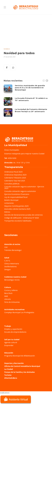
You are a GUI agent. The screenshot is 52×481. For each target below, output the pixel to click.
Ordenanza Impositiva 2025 (15, 175)
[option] (26, 101)
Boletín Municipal (11, 200)
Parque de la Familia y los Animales (19, 372)
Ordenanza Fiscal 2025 (13, 172)
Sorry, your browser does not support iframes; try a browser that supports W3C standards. (18, 422)
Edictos (7, 212)
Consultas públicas (11, 183)
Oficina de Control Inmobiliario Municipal (22, 366)
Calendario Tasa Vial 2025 (14, 180)
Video (7, 49)
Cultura (7, 287)
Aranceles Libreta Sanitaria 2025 (17, 209)
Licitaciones (9, 203)
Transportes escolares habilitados (17, 221)
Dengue (7, 269)
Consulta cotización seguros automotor (20, 191)
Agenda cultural (10, 342)
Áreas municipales (11, 150)
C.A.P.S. (7, 260)
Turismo (7, 375)
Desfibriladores (10, 266)
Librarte (7, 299)
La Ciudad (8, 369)
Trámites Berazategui (12, 250)
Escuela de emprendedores (15, 332)
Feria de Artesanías (12, 302)
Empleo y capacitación (13, 329)
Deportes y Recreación (14, 363)
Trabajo (7, 326)
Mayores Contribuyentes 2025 (16, 206)
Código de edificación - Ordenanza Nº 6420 (21, 218)
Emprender (8, 345)
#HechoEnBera (10, 378)
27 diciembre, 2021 (9, 57)
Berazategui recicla (12, 280)
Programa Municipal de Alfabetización (19, 356)
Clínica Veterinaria (11, 263)
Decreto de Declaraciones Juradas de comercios (23, 215)
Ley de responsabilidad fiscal (15, 197)
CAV (6, 247)
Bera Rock (8, 293)
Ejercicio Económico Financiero (16, 194)
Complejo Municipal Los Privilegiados (19, 312)
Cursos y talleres (11, 290)
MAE (6, 296)
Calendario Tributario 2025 (15, 178)
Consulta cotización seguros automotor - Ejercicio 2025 (24, 187)
